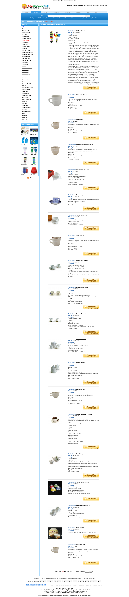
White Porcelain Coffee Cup (83, 505)
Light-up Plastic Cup (25, 154)
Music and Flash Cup (27, 83)
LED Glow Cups (26, 73)
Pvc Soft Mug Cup (26, 95)
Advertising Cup (26, 30)
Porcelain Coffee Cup (81, 215)
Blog (95, 585)
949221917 (75, 390)
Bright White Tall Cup (81, 94)
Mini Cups (24, 81)
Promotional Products (86, 595)
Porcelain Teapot (80, 362)
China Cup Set (49, 21)
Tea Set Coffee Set (26, 111)
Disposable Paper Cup (27, 54)
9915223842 (76, 315)
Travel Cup (24, 115)
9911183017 (76, 216)
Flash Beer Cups (26, 58)
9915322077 (76, 340)
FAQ (96, 12)
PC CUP (23, 144)
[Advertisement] (30, 190)
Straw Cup (24, 109)
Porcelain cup (79, 194)
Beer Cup (24, 34)
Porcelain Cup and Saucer (82, 169)
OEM (88, 12)
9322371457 (76, 237)
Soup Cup (24, 101)
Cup (43, 21)
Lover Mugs (25, 77)
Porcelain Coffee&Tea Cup (82, 482)
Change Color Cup (26, 38)
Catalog (36, 12)
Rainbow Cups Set (80, 30)
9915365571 (76, 364)
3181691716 (76, 196)
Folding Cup (25, 64)
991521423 (75, 288)
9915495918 (76, 507)
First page (66, 571)
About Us (67, 12)
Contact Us (78, 12)
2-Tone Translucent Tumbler (34, 154)
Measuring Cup (25, 79)
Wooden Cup (25, 121)
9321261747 (76, 146)
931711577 (75, 96)
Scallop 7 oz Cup (80, 389)
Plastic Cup (25, 91)
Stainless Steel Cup (26, 107)
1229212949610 (76, 32)
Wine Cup (24, 119)
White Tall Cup (79, 119)
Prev (71, 571)
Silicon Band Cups (26, 99)
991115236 (75, 171)
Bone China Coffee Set (82, 287)
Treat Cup (24, 117)
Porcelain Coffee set (81, 339)
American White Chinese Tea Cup (84, 144)
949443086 (75, 546)
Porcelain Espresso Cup (82, 260)
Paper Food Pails (26, 89)
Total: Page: (59, 571)
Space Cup (24, 103)
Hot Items (56, 12)
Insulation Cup (25, 70)
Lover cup (24, 75)
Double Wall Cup (26, 56)
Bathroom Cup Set (26, 32)
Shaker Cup (25, 97)
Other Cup (24, 85)
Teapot (23, 113)
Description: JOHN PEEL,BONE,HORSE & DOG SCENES (82, 532)
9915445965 (76, 455)
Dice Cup (32, 174)
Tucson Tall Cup (80, 235)
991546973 (75, 483)
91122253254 (76, 529)
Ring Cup (23, 134)
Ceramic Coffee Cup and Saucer (84, 414)
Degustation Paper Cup (27, 52)
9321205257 (76, 121)
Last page (82, 571)
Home (26, 12)
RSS (29, 178)
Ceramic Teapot (80, 453)
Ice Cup (24, 66)
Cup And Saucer (26, 46)
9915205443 (76, 262)
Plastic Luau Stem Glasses (34, 144)
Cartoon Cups (25, 36)
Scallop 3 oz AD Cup (81, 544)
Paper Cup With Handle (27, 87)
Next (77, 571)
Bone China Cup (80, 527)
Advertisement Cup (25, 164)
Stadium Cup (25, 105)
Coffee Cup (25, 44)
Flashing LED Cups (26, 60)
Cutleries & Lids (26, 50)
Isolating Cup (25, 72)
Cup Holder (25, 48)
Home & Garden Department (34, 21)
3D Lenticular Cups (34, 134)
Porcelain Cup (25, 93)
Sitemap (100, 585)
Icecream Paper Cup (27, 68)
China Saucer (25, 42)
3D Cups (24, 28)
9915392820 (76, 416)
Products (46, 12)
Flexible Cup (25, 62)
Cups (22, 174)
